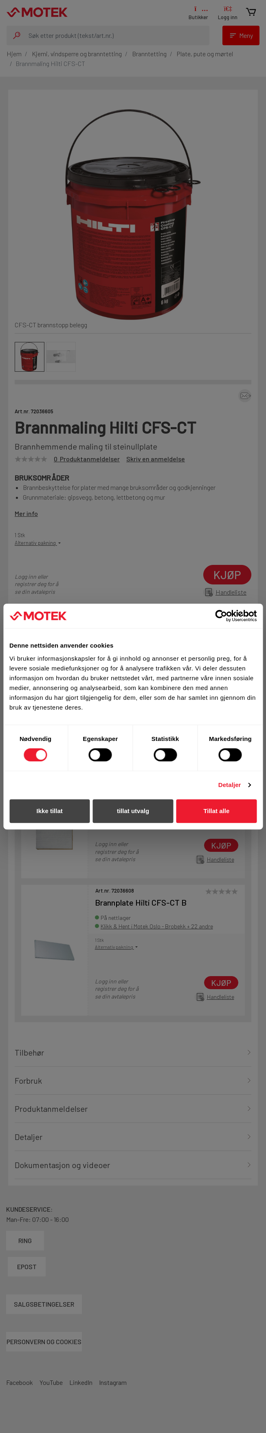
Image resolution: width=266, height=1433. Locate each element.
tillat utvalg (133, 810)
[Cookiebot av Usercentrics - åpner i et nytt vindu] (221, 616)
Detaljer (229, 784)
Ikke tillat (50, 810)
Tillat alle (216, 810)
